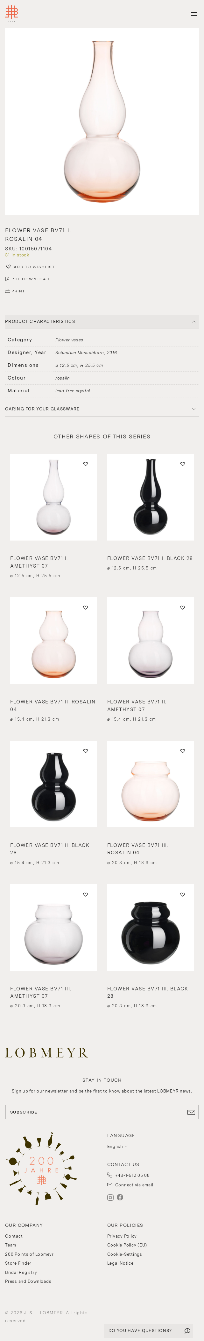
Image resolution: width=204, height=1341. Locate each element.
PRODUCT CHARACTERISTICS (40, 321)
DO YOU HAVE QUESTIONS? (140, 1330)
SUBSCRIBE (102, 1112)
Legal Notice (120, 1263)
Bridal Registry (21, 1272)
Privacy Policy (122, 1236)
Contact (14, 1236)
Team (10, 1245)
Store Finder (18, 1263)
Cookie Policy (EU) (127, 1245)
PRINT (18, 291)
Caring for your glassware (42, 409)
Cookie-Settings (124, 1254)
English (115, 1146)
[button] (102, 122)
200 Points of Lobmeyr (29, 1254)
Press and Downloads (28, 1281)
